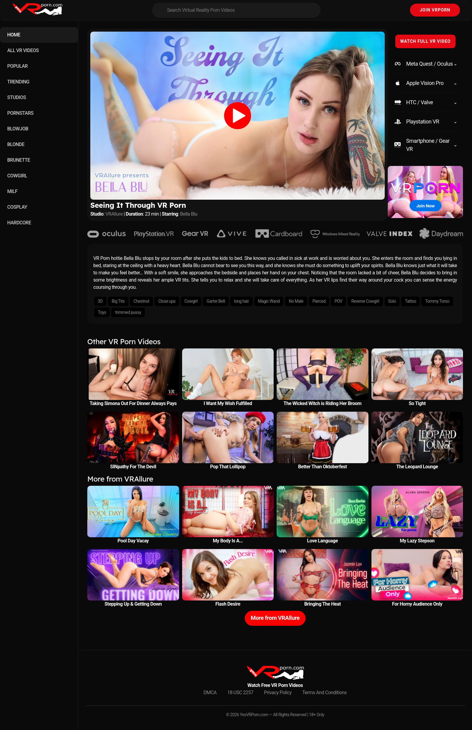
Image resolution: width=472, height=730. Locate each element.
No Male (296, 301)
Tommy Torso (437, 301)
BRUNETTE (18, 160)
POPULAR (17, 66)
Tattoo (410, 301)
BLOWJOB (17, 129)
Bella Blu (188, 214)
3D (100, 301)
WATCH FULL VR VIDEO (425, 41)
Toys (102, 312)
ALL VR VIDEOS (23, 50)
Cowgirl (191, 301)
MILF (12, 191)
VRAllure (114, 214)
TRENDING (18, 82)
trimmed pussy (128, 312)
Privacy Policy (278, 692)
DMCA (209, 692)
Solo (392, 301)
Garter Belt (215, 301)
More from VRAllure (275, 617)
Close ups (166, 301)
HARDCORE (19, 223)
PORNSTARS (20, 113)
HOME (13, 35)
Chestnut (141, 301)
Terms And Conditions (324, 692)
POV (338, 301)
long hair (241, 301)
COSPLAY (17, 207)
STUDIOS (16, 97)
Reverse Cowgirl (365, 301)
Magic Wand (269, 301)
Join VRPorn (435, 10)
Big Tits (118, 301)
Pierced (318, 301)
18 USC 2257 (240, 692)
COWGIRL (17, 176)
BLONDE (15, 144)
